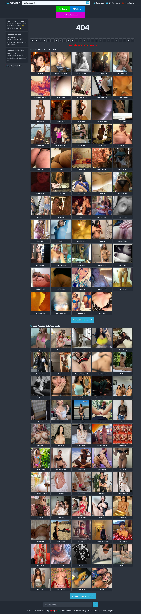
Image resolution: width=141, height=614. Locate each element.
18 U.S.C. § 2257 (92, 611)
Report (51, 611)
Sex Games (63, 9)
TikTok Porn (77, 9)
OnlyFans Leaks (113, 3)
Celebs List (98, 3)
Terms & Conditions (68, 611)
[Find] (95, 604)
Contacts (103, 611)
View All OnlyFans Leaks (83, 596)
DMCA (57, 611)
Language (110, 611)
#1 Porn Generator (70, 15)
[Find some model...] (68, 605)
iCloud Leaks (128, 3)
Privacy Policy (81, 611)
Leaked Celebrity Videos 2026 (83, 45)
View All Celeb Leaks (82, 320)
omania (13, 3)
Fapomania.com (42, 611)
